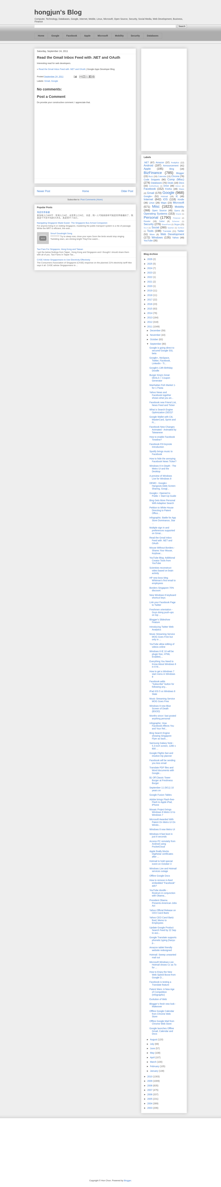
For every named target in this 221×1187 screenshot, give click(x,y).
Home (41, 35)
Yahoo (175, 237)
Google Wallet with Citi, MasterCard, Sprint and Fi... (162, 420)
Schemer (175, 221)
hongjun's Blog (58, 12)
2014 (150, 313)
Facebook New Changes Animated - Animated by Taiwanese (162, 430)
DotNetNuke (154, 186)
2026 (150, 259)
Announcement (170, 165)
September (156, 344)
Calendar (162, 176)
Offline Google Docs (159, 875)
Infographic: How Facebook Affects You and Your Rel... (161, 726)
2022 (150, 277)
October (154, 339)
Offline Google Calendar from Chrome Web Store (161, 1014)
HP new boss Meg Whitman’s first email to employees (162, 580)
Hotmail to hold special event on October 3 (161, 862)
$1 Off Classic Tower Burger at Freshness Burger (161, 780)
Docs (181, 183)
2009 (150, 1081)
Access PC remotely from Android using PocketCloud (162, 844)
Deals (170, 183)
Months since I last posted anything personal (162, 717)
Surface (181, 228)
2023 (150, 272)
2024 (150, 268)
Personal (151, 217)
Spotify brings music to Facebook (161, 452)
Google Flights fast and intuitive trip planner (161, 754)
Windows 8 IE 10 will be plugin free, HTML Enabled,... (161, 654)
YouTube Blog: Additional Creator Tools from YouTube (162, 560)
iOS (165, 199)
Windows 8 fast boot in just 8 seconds (161, 835)
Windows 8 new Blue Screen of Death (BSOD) (160, 709)
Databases (152, 35)
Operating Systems (155, 213)
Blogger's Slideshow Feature (159, 621)
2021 (150, 281)
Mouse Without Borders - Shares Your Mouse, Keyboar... (162, 550)
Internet (148, 199)
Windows (157, 237)
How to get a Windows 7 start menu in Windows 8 (162, 674)
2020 (150, 286)
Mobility (119, 35)
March (153, 1062)
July (152, 1044)
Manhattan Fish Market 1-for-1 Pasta (162, 386)
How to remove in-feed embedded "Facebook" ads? (162, 883)
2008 (150, 1085)
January (154, 1071)
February (155, 1066)
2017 (150, 299)
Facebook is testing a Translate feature (160, 983)
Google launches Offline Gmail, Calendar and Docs (161, 1031)
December (155, 330)
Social (155, 227)
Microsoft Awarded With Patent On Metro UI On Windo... (162, 822)
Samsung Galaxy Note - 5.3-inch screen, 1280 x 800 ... (162, 746)
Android (148, 165)
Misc (156, 206)
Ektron (178, 186)
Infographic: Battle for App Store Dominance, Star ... (162, 520)
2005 (150, 1099)
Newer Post (43, 191)
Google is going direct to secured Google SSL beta (161, 350)
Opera (177, 210)
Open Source (159, 210)
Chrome (175, 176)
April (152, 1057)
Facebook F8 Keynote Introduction (160, 445)
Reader (147, 221)
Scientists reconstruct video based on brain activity (161, 570)
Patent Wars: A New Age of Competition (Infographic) (161, 992)
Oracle (178, 214)
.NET (146, 162)
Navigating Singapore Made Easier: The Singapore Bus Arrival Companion (72, 223)
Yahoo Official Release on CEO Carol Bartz (162, 911)
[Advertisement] (164, 99)
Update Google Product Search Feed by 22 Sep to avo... (162, 930)
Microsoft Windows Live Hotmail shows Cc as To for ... (162, 965)
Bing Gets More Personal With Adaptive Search (162, 501)
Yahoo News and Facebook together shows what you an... (161, 395)
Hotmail (164, 196)
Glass (181, 189)
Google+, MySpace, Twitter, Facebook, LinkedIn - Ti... (160, 360)
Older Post (127, 191)
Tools (150, 231)
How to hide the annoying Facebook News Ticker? (162, 460)
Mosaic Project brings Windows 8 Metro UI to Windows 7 (162, 812)
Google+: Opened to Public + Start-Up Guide (162, 494)
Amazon (160, 162)
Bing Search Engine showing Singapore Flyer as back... (160, 736)
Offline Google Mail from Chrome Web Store (161, 1022)
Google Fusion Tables (160, 795)
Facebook (71, 35)
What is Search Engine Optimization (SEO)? (161, 411)
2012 (150, 322)
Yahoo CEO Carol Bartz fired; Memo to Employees (161, 920)
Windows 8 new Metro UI (162, 829)
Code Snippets (152, 179)
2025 (150, 263)
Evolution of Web (158, 999)
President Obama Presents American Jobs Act (163, 903)
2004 (150, 1103)
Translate (167, 231)
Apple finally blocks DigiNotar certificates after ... (161, 854)
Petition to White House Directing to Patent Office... (161, 510)
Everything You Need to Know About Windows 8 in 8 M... (162, 664)
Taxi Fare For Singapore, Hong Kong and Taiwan (60, 249)
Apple (87, 35)
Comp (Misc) (175, 179)
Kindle (181, 199)
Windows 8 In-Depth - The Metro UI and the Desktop (162, 469)
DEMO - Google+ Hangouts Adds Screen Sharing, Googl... (162, 486)
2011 (150, 326)
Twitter (180, 231)
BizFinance (153, 173)
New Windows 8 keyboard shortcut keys (162, 596)
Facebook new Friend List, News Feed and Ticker (162, 403)
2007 (150, 1090)
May (152, 1053)
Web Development (172, 234)
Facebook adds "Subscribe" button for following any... (161, 684)
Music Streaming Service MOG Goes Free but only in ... (162, 637)
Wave (152, 234)
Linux (151, 202)
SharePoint (166, 224)
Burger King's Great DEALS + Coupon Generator (159, 378)
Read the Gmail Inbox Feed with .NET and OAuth (62, 69)
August (154, 1039)
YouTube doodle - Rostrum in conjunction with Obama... (162, 893)
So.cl (146, 228)
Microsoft (103, 35)
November (155, 335)
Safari (162, 221)
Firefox (168, 189)
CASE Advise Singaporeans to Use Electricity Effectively (63, 259)
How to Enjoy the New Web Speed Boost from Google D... (162, 975)
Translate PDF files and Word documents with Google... (161, 770)
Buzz (150, 176)
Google (55, 35)
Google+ (148, 196)
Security (135, 35)
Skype (177, 224)
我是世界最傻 (43, 212)
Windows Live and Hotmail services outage (162, 870)
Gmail (47, 81)
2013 (150, 317)
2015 (150, 308)
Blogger (180, 173)
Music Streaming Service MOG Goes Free (162, 700)
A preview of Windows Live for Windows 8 (160, 477)
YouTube (148, 240)
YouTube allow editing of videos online (161, 645)
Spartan (171, 228)
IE (177, 196)
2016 (150, 304)
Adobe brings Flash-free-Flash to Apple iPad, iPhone (162, 802)
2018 (150, 295)
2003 (150, 1108)
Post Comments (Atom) (92, 199)
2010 (150, 1076)
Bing (171, 169)
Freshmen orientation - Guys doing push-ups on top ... (161, 612)
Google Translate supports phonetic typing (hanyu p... (162, 940)
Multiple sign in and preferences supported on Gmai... (162, 530)
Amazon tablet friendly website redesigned (160, 949)
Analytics (175, 162)
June (153, 1048)
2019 (150, 290)
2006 (150, 1094)
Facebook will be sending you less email (162, 761)
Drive (166, 185)
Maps (163, 202)
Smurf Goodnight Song (61, 233)
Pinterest (176, 218)
